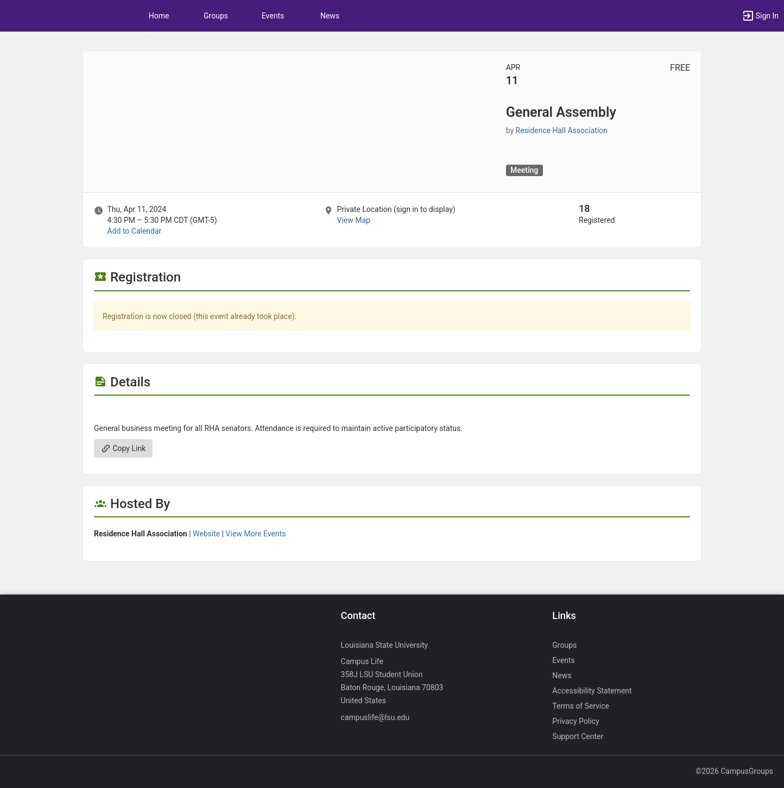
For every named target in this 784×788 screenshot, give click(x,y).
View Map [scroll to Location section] (353, 220)
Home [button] (159, 15)
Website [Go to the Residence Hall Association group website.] (206, 533)
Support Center (577, 736)
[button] (760, 16)
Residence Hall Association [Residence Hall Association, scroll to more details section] (562, 130)
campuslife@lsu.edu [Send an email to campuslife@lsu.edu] (375, 717)
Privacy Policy (575, 721)
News (329, 15)
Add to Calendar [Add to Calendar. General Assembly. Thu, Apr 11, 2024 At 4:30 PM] (134, 231)
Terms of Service (580, 706)
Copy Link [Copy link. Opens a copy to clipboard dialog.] (123, 448)
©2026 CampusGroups (734, 771)
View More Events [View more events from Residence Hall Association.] (256, 533)
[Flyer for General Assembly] (392, 412)
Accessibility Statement (591, 690)
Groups (216, 15)
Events (273, 15)
